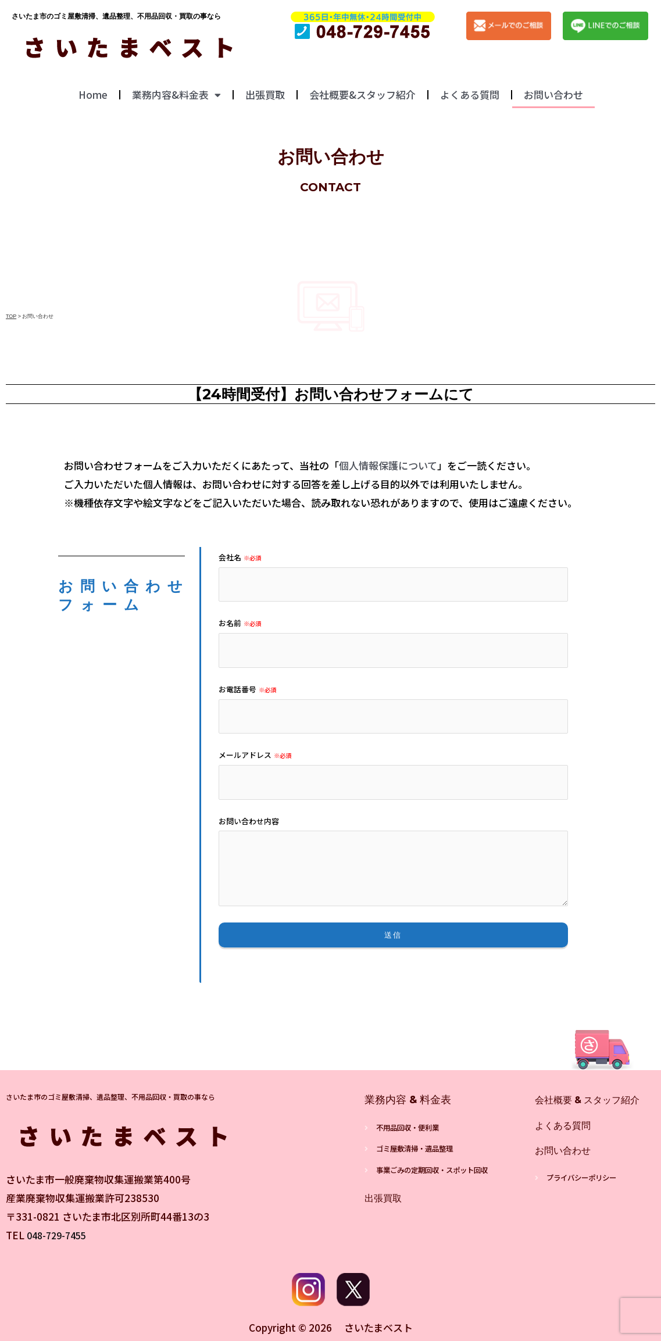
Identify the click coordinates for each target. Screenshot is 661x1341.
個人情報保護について (388, 465)
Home (93, 94)
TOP (11, 316)
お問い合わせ (553, 94)
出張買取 (265, 94)
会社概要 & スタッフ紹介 (594, 1099)
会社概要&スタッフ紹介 (362, 94)
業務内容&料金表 (176, 95)
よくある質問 (469, 94)
